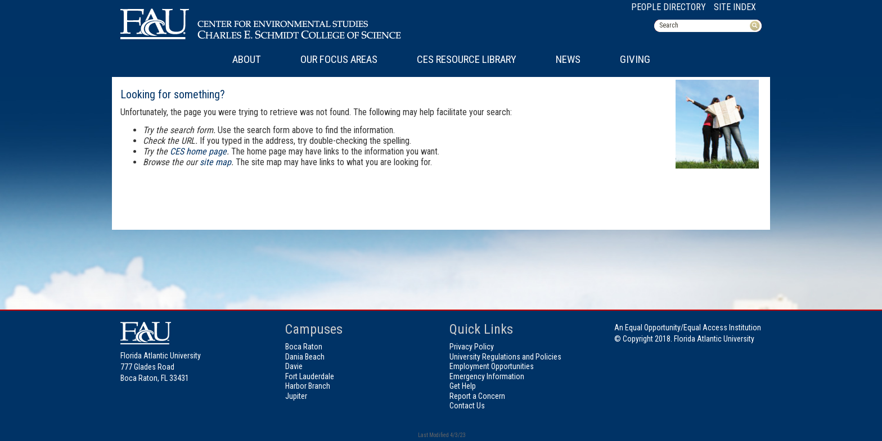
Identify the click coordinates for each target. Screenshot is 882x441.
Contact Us (467, 405)
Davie (294, 366)
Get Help (462, 385)
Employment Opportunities (491, 366)
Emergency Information (486, 376)
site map (215, 162)
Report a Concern (477, 396)
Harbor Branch (307, 385)
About (246, 59)
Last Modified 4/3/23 (441, 435)
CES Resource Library (466, 59)
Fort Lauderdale (309, 376)
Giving (635, 59)
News (568, 59)
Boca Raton (303, 346)
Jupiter (296, 396)
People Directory (668, 7)
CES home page (198, 151)
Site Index (735, 7)
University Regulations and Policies (505, 356)
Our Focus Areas (338, 59)
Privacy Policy (471, 346)
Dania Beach (305, 356)
